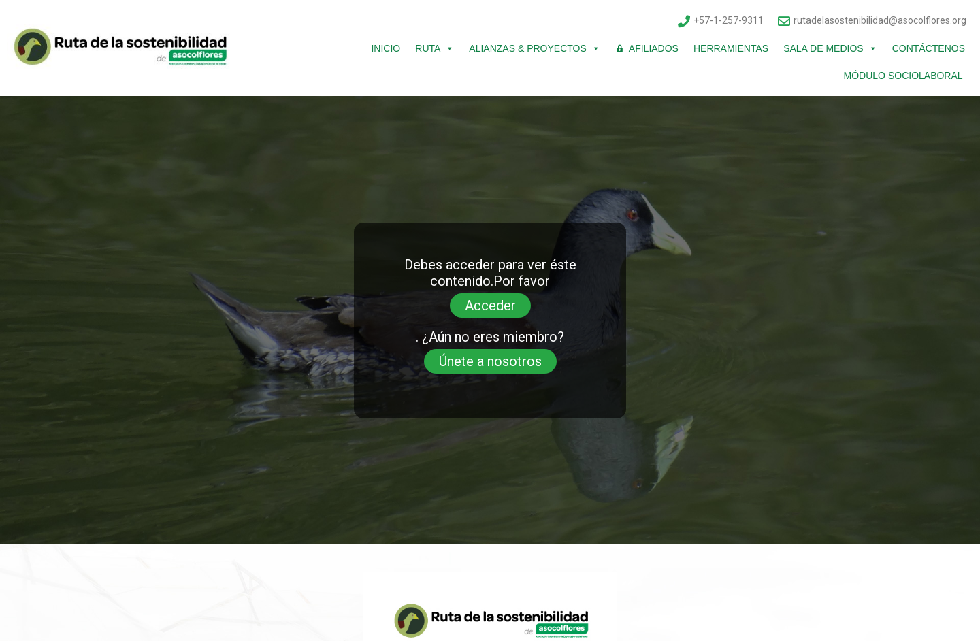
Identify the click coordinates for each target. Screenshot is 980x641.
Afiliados (654, 48)
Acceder (490, 305)
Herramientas (730, 48)
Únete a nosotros (490, 361)
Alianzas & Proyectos (534, 48)
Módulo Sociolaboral (904, 75)
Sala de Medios (830, 48)
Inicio (385, 48)
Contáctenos (928, 48)
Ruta (434, 48)
